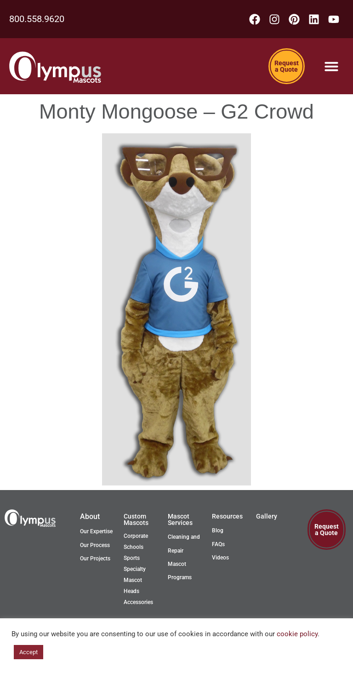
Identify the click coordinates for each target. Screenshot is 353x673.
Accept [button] (28, 652)
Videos (220, 558)
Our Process (95, 545)
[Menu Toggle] (331, 67)
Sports (132, 559)
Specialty (135, 570)
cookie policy (297, 634)
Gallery (266, 517)
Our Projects (95, 559)
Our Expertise (96, 532)
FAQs (218, 545)
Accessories (138, 603)
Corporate (136, 537)
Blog (217, 531)
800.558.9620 (36, 19)
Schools (133, 548)
